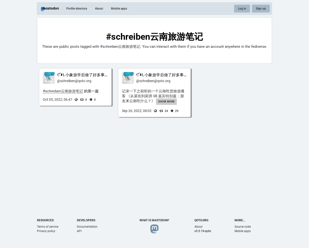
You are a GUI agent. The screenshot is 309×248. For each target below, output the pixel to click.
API (79, 231)
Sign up (261, 8)
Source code (243, 226)
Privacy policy (46, 231)
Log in (242, 8)
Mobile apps (119, 8)
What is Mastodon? (154, 220)
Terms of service (47, 226)
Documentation (87, 226)
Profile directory (76, 8)
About (99, 8)
